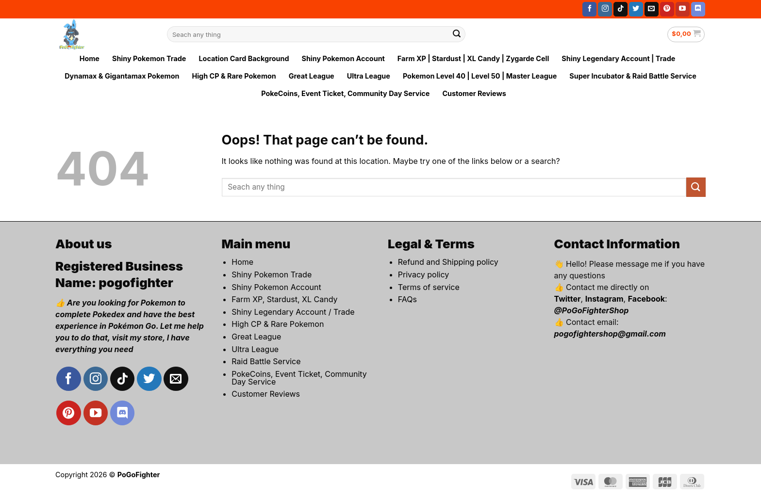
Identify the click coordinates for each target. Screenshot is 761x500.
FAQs (407, 299)
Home (89, 58)
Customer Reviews (474, 93)
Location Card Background (244, 58)
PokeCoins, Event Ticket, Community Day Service (345, 93)
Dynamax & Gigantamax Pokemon (122, 76)
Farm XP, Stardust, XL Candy (284, 299)
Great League (311, 76)
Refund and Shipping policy (448, 262)
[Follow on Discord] (698, 9)
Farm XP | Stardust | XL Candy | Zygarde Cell (473, 58)
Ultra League (368, 76)
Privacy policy (423, 274)
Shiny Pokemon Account (342, 58)
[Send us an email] (652, 9)
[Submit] (456, 34)
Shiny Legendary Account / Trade (293, 312)
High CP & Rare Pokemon (234, 76)
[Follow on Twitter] (636, 9)
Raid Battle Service (266, 361)
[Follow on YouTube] (683, 9)
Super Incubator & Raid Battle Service (632, 76)
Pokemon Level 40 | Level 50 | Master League (480, 76)
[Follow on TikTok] (620, 9)
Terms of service (429, 287)
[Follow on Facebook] (589, 9)
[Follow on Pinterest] (667, 9)
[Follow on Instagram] (605, 9)
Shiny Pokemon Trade (149, 58)
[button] (686, 34)
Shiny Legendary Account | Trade (618, 58)
